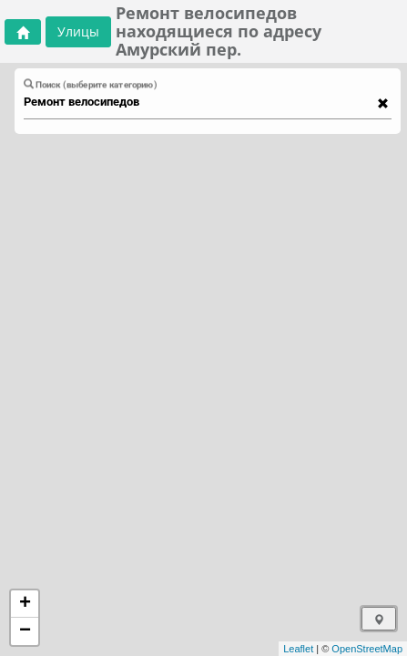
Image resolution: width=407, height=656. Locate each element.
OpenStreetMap (366, 648)
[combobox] (199, 102)
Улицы (78, 31)
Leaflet (298, 648)
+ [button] (25, 604)
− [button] (25, 631)
